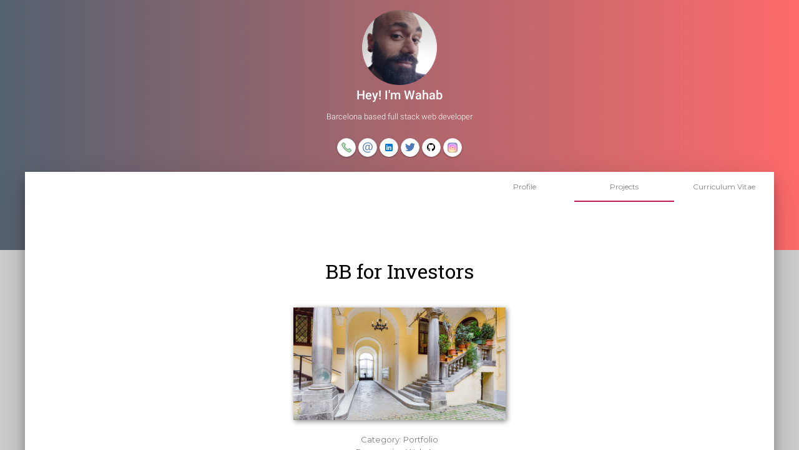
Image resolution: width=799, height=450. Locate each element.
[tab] (524, 187)
